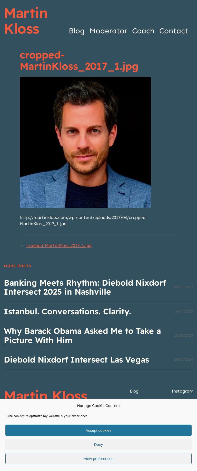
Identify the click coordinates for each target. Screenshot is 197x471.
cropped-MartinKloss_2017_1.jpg (59, 245)
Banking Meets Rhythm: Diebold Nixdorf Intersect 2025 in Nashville (85, 287)
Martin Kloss (26, 20)
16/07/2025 (183, 311)
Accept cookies (99, 430)
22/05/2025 (183, 335)
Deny (98, 444)
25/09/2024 (183, 359)
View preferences (98, 458)
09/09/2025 (183, 287)
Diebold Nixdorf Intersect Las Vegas (76, 359)
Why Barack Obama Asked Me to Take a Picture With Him (82, 335)
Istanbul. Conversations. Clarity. (67, 311)
